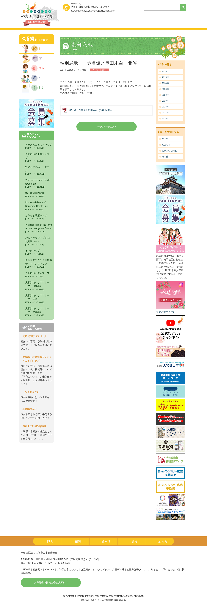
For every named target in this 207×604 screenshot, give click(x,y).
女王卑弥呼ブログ (136, 569)
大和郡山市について (67, 569)
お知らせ (166, 145)
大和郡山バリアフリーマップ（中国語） (38, 312)
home (66, 7)
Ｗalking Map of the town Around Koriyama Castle (38, 228)
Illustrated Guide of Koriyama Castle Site (38, 206)
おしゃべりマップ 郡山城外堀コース (38, 241)
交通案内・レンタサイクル (95, 569)
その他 (165, 156)
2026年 (165, 71)
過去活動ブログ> (165, 312)
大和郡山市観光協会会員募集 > (50, 582)
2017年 (165, 112)
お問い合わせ (167, 569)
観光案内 (37, 569)
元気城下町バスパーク (34, 336)
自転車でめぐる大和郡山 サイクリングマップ (39, 263)
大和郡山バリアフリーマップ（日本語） (38, 286)
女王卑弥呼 (118, 569)
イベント (49, 569)
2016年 (165, 118)
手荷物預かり (29, 409)
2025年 (165, 77)
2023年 (165, 89)
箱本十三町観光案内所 (34, 426)
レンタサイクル (30, 392)
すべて (165, 139)
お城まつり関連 (169, 150)
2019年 (165, 101)
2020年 (165, 95)
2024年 (165, 83)
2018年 (165, 106)
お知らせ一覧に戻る (106, 126)
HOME (26, 569)
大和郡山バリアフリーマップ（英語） (38, 299)
